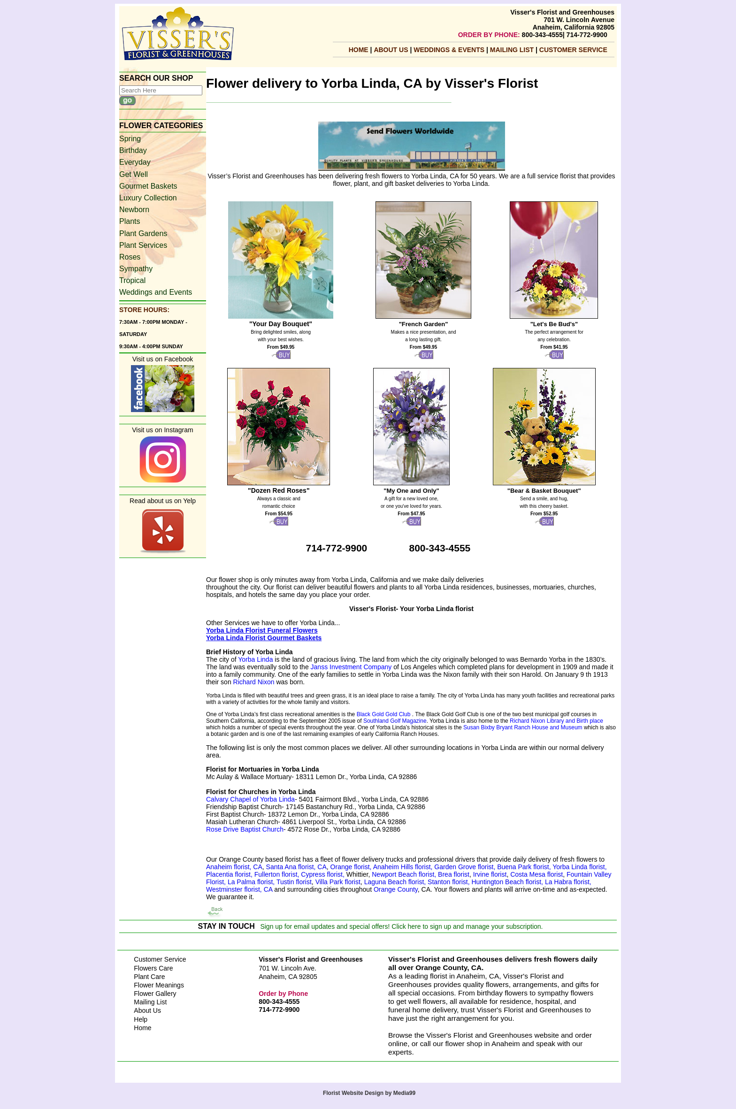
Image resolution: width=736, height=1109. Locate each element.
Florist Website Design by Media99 (369, 1093)
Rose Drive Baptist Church (245, 829)
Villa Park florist (337, 882)
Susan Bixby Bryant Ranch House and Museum (522, 727)
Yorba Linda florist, (579, 867)
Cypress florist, (323, 874)
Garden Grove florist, (465, 867)
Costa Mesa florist (536, 874)
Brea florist (452, 874)
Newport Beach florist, (404, 874)
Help (140, 1019)
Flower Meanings (159, 985)
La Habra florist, (568, 882)
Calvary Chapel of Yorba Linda (250, 799)
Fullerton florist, (277, 874)
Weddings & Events (450, 50)
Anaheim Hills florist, (404, 867)
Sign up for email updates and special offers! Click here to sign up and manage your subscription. (401, 926)
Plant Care (149, 976)
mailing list (513, 50)
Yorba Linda (255, 659)
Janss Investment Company (351, 667)
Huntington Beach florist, (507, 882)
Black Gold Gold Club (384, 714)
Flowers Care (153, 968)
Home (358, 50)
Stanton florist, (449, 882)
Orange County (396, 889)
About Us (392, 50)
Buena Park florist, (524, 867)
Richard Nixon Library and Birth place (556, 721)
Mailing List (150, 1002)
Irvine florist (488, 874)
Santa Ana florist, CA (296, 867)
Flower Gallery (155, 993)
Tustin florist (294, 882)
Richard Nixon (254, 682)
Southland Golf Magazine (395, 721)
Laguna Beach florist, (395, 882)
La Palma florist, (251, 882)
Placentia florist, (230, 874)
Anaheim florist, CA (234, 867)
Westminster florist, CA (239, 889)
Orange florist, (351, 867)
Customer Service (573, 50)
